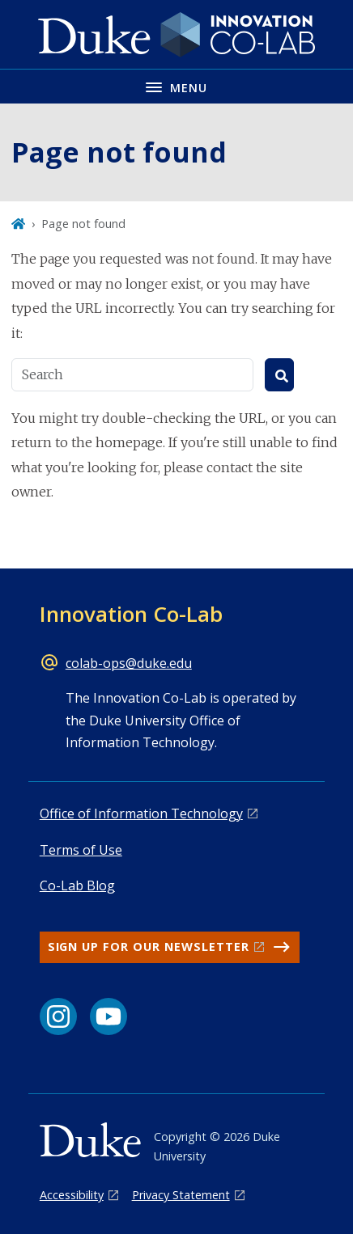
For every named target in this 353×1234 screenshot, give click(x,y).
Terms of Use (81, 850)
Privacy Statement (181, 1194)
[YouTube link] (108, 1016)
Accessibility (72, 1194)
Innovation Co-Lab (131, 613)
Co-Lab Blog (77, 885)
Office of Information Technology (141, 813)
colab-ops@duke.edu (129, 663)
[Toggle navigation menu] (176, 86)
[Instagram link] (58, 1016)
